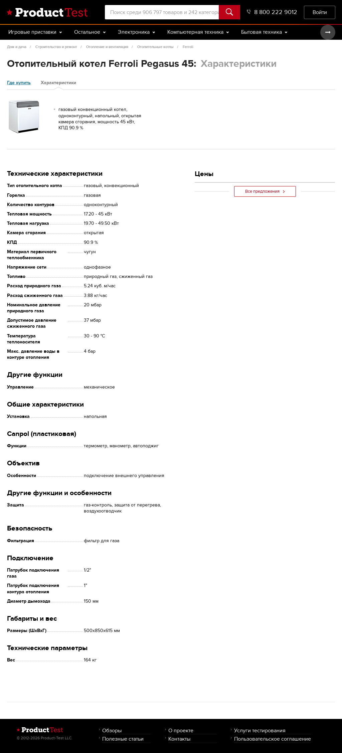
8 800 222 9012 (272, 12)
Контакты (179, 739)
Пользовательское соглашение (272, 739)
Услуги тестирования (260, 730)
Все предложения (265, 191)
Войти (320, 12)
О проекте (180, 730)
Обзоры (112, 730)
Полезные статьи (123, 739)
